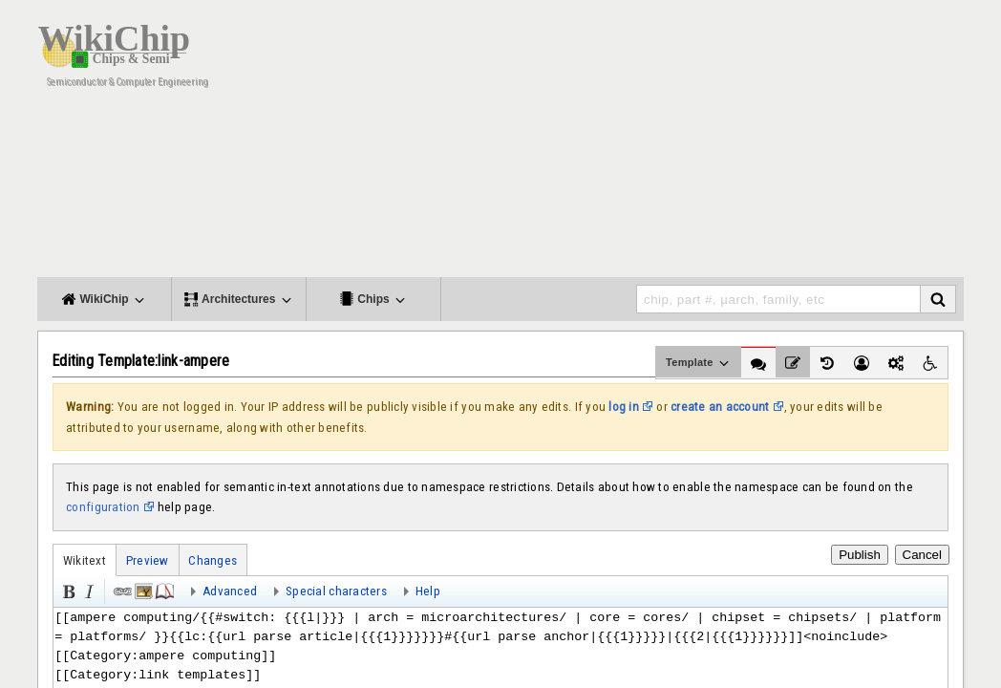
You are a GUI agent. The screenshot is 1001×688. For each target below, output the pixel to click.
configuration (102, 507)
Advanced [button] (229, 591)
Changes (212, 560)
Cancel (923, 555)
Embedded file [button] (142, 589)
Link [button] (121, 589)
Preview (147, 560)
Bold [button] (66, 589)
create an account (720, 406)
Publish (860, 555)
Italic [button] (87, 589)
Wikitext (84, 560)
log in (623, 406)
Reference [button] (163, 589)
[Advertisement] (615, 143)
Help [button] (427, 591)
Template (699, 363)
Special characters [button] (336, 591)
